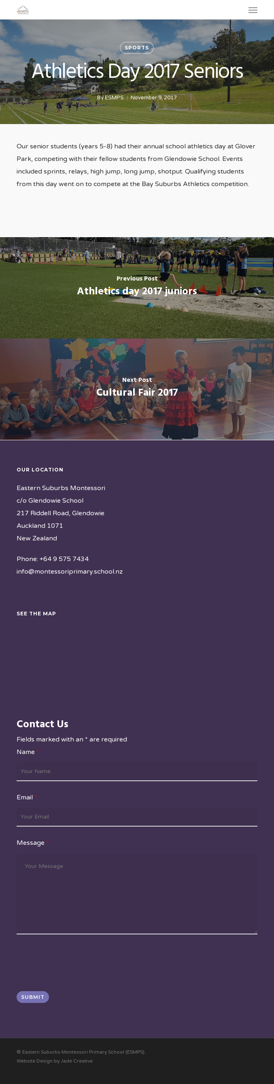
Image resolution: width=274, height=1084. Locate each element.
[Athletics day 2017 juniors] (137, 287)
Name (28, 752)
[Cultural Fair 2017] (137, 389)
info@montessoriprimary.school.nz (70, 572)
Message (33, 843)
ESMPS (114, 97)
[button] (253, 10)
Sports (137, 48)
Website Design (35, 1061)
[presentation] (78, 965)
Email (27, 797)
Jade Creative (77, 1061)
